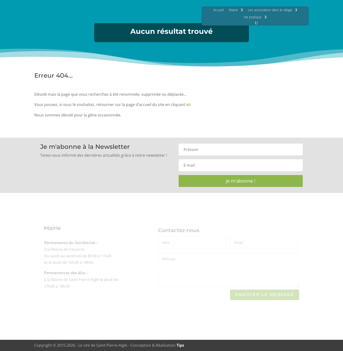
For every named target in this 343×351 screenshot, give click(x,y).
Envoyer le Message (264, 294)
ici (188, 104)
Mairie (233, 10)
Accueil (218, 10)
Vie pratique (253, 17)
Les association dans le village (270, 10)
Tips (180, 345)
